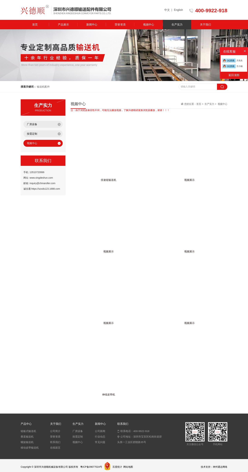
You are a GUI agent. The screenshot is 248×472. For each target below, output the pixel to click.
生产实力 (177, 24)
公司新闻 (100, 431)
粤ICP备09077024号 (91, 466)
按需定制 (32, 133)
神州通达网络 (220, 466)
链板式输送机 (28, 431)
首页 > (200, 104)
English (178, 9)
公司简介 (55, 431)
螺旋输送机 (27, 442)
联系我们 (55, 442)
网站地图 (128, 466)
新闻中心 (91, 24)
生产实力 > (210, 104)
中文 (167, 9)
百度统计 (117, 466)
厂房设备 (32, 124)
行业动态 (100, 436)
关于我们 (205, 24)
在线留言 (55, 447)
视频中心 (148, 24)
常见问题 (100, 442)
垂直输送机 (27, 436)
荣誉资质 (120, 24)
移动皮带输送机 (30, 447)
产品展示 (63, 24)
